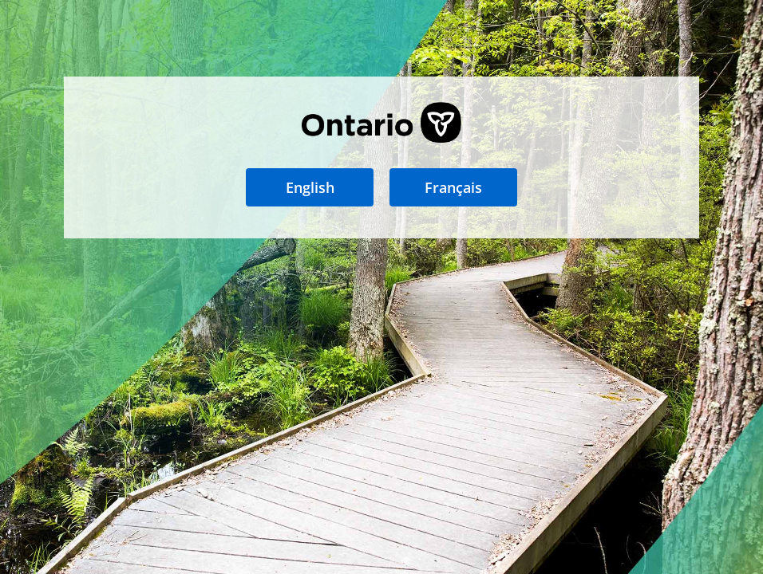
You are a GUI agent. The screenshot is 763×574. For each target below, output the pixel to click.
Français (453, 187)
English (310, 187)
